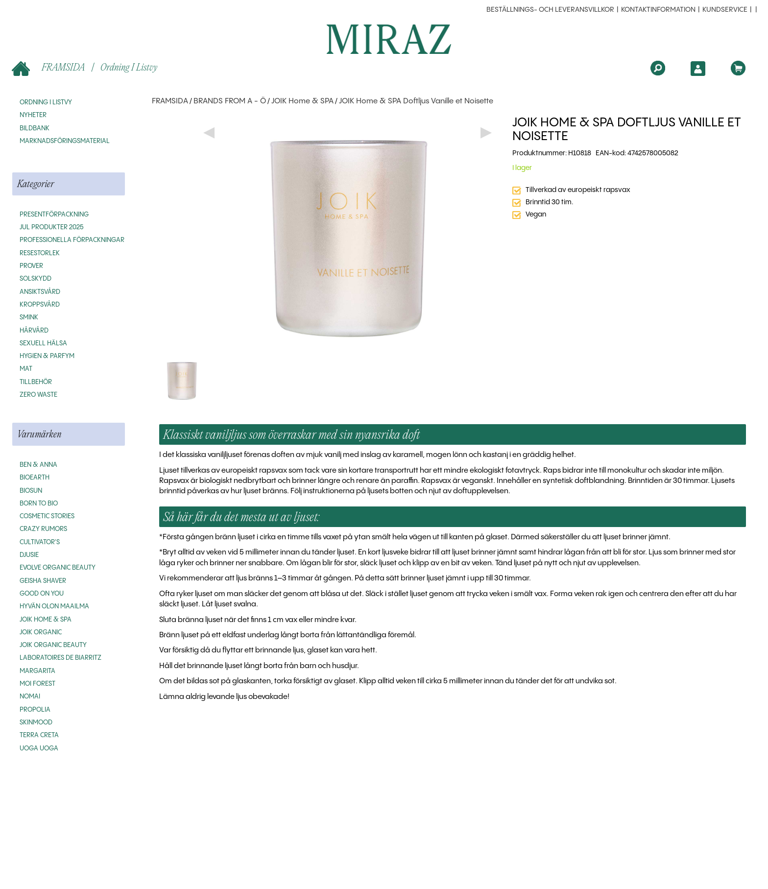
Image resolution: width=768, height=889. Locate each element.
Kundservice (724, 9)
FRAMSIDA (49, 67)
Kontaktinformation (658, 9)
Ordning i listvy (128, 66)
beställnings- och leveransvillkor (550, 9)
